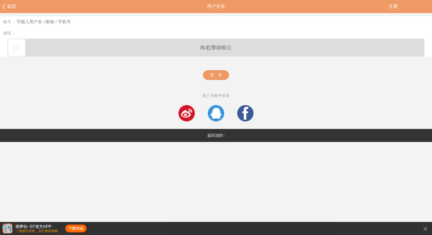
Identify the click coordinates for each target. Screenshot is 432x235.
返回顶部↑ (216, 135)
